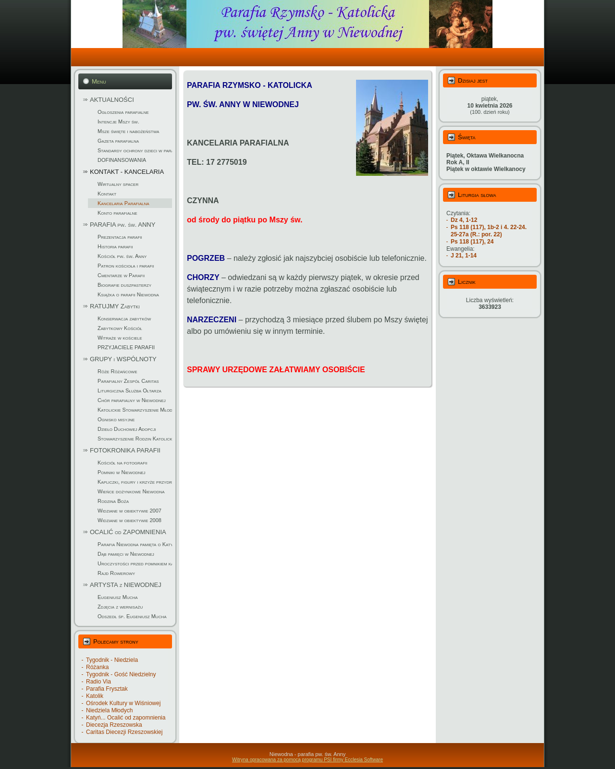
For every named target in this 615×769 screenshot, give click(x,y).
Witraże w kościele (120, 338)
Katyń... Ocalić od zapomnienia (125, 717)
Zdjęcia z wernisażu (120, 607)
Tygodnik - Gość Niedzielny (121, 674)
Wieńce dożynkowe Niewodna (131, 491)
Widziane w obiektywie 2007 (129, 510)
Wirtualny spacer (118, 184)
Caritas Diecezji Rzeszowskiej (124, 732)
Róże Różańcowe (117, 371)
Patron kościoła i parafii (126, 266)
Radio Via (98, 681)
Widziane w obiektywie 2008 (129, 520)
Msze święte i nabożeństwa (128, 131)
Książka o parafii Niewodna (128, 294)
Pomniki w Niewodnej (122, 472)
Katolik (94, 696)
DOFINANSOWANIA (122, 160)
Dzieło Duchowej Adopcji (127, 429)
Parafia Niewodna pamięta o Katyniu (135, 544)
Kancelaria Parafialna (123, 203)
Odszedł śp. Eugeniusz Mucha (132, 616)
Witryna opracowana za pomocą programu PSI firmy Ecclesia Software (307, 759)
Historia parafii (115, 246)
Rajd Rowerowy (116, 573)
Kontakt (107, 193)
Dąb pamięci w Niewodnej (126, 554)
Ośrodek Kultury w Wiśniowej (123, 703)
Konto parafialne (117, 213)
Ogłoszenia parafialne (123, 112)
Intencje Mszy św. (118, 121)
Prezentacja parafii (120, 237)
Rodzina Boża (113, 501)
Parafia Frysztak (107, 688)
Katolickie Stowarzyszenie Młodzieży (135, 410)
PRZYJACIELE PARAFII (126, 347)
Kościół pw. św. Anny (122, 256)
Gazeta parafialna (118, 141)
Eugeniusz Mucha (118, 597)
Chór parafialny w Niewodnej (132, 400)
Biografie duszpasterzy (124, 285)
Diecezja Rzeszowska (114, 724)
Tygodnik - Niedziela (112, 660)
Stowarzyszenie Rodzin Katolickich (135, 438)
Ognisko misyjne (116, 419)
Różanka (97, 667)
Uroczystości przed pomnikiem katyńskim (135, 563)
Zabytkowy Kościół (120, 328)
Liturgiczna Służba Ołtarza (129, 390)
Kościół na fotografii (123, 462)
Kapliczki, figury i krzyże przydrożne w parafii (135, 482)
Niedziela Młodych (109, 710)
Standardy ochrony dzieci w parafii (135, 150)
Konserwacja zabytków (124, 318)
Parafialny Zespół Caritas (128, 381)
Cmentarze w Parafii (121, 275)
